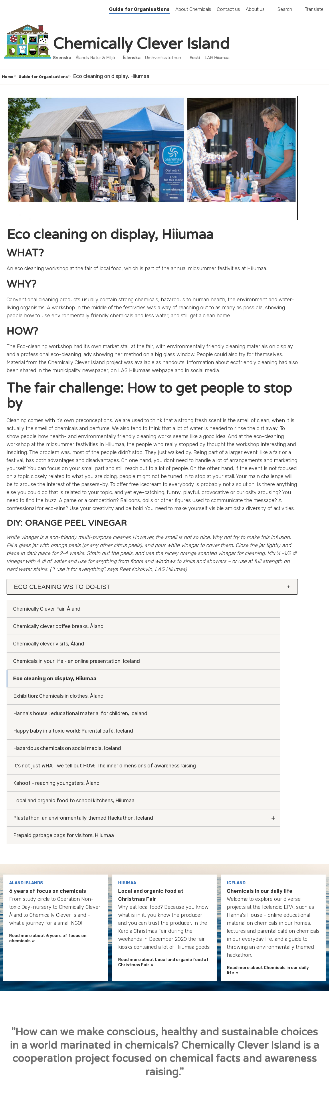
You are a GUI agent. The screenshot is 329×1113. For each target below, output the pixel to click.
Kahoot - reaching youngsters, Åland (265, 355)
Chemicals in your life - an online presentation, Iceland (267, 170)
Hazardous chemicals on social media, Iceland (265, 297)
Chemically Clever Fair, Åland (262, 105)
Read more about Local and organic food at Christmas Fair (163, 810)
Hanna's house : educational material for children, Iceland (262, 246)
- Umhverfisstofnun (156, 58)
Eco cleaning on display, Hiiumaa (259, 195)
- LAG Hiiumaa (213, 58)
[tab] (102, 679)
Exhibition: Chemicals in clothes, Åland (267, 220)
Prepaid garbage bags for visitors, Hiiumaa (269, 432)
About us (255, 12)
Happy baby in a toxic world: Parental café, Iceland (262, 271)
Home (12, 77)
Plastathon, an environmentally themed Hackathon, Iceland (266, 406)
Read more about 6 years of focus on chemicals (47, 786)
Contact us (228, 12)
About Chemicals (193, 12)
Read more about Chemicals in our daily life (268, 818)
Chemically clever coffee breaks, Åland (267, 127)
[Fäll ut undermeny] (316, 402)
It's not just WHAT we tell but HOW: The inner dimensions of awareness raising (264, 326)
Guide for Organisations (139, 12)
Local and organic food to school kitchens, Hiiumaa (268, 381)
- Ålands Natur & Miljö (88, 58)
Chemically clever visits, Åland (264, 148)
